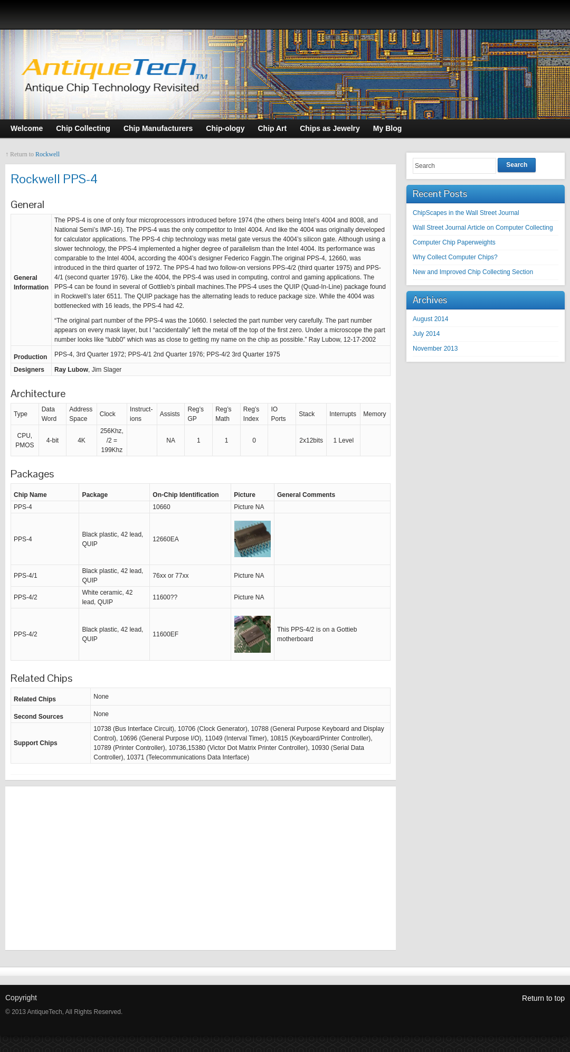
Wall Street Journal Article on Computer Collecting (483, 227)
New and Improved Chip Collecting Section (473, 272)
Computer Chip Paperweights (454, 242)
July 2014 (426, 333)
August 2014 (430, 319)
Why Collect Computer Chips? (455, 257)
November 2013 (435, 348)
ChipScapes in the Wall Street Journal (466, 213)
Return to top (543, 998)
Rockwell (47, 154)
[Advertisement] (200, 868)
